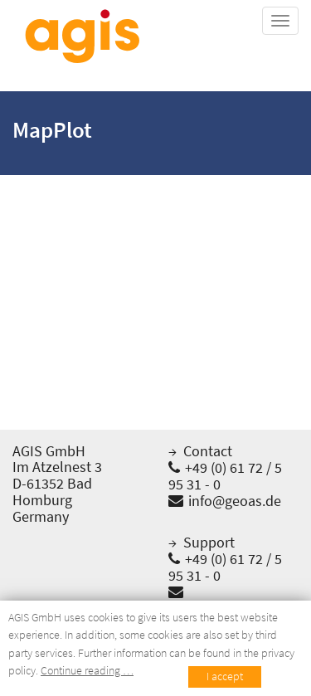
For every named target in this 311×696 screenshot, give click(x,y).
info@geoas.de (224, 500)
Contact (206, 450)
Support (207, 542)
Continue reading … (87, 670)
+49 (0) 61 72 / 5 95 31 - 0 (225, 476)
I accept (225, 676)
